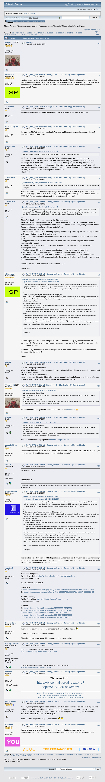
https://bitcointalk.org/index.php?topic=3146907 (39, 652)
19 (43, 33)
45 (23, 35)
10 (23, 33)
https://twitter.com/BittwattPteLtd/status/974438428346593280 (47, 613)
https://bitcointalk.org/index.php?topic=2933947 (36, 667)
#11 (98, 418)
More (42, 21)
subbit (8, 465)
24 (54, 33)
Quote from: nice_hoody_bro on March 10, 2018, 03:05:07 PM (42, 183)
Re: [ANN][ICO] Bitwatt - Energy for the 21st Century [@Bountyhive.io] (55, 107)
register (32, 13)
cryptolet (9, 568)
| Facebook (61, 697)
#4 (99, 127)
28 (63, 33)
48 (29, 35)
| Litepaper (79, 697)
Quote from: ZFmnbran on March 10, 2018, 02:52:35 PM (40, 151)
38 (7, 35)
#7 (99, 203)
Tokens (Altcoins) (68, 26)
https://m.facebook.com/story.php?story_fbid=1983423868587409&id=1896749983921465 (58, 590)
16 (37, 33)
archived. (80, 26)
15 (34, 33)
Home (10, 21)
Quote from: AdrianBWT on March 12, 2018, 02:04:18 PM (40, 279)
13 (30, 33)
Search (22, 21)
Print (97, 34)
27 (61, 33)
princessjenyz (11, 491)
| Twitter (70, 697)
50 (34, 35)
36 (81, 33)
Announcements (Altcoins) (49, 26)
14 (32, 33)
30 (68, 33)
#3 (99, 108)
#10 (98, 386)
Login (28, 21)
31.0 (30, 18)
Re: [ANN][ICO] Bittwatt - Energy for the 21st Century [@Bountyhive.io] (55, 74)
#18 (98, 672)
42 (16, 35)
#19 (98, 702)
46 (25, 35)
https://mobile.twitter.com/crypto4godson (52, 599)
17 (39, 33)
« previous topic (90, 30)
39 (9, 35)
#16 (98, 624)
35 (79, 33)
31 (70, 33)
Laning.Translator (12, 644)
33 (74, 33)
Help (16, 21)
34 (77, 33)
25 (57, 33)
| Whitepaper (50, 697)
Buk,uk (8, 362)
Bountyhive (70, 410)
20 (45, 33)
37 (5, 35)
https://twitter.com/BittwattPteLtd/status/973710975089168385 (47, 617)
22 (50, 33)
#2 (99, 75)
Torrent (35, 18)
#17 (98, 645)
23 (52, 33)
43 (18, 35)
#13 (98, 466)
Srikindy (8, 417)
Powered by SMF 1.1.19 (40, 778)
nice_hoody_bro (12, 126)
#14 (98, 492)
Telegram (41, 697)
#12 (98, 446)
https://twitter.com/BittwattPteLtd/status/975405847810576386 (47, 615)
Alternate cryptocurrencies (27, 26)
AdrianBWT (10, 146)
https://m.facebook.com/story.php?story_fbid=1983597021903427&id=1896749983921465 (58, 592)
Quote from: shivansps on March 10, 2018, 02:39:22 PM (40, 207)
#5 (99, 147)
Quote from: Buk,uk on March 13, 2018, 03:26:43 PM (39, 390)
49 (32, 35)
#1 (99, 43)
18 (41, 33)
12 (28, 33)
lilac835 (8, 672)
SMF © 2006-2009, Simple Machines (61, 778)
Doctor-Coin (10, 623)
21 (48, 33)
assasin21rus (11, 445)
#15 (98, 569)
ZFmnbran (9, 107)
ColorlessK (10, 42)
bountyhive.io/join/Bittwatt (59, 440)
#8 (99, 275)
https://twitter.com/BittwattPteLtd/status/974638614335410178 (47, 610)
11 (25, 33)
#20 (98, 725)
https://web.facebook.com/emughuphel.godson (56, 576)
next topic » (97, 31)
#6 (99, 178)
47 (27, 35)
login (25, 13)
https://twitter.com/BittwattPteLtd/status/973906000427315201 (47, 608)
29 (65, 33)
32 (72, 33)
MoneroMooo (11, 701)
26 (59, 33)
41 (14, 35)
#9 (99, 363)
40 (12, 35)
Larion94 (9, 724)
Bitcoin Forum (9, 26)
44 (20, 35)
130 (40, 35)
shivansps (9, 74)
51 (36, 35)
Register (35, 21)
